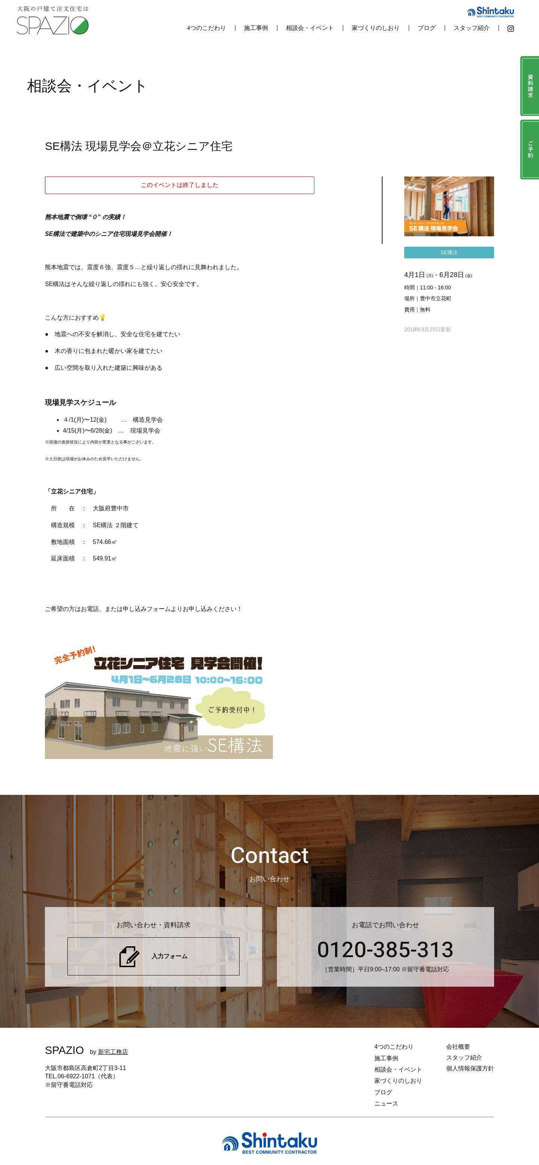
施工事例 (256, 28)
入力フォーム (170, 956)
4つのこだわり (206, 28)
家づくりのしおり (376, 28)
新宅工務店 (113, 1052)
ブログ (427, 28)
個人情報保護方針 (470, 1068)
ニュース (386, 1103)
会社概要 (458, 1046)
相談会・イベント (310, 28)
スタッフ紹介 (472, 28)
